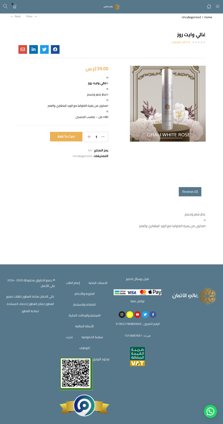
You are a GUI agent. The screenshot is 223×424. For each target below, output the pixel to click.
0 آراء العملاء (180, 42)
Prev (31, 16)
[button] (14, 6)
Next (16, 16)
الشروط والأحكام (84, 293)
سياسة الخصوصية (92, 337)
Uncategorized (191, 17)
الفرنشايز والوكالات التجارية (84, 315)
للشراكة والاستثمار (84, 304)
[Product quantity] (96, 137)
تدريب (69, 337)
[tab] (190, 191)
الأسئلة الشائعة (84, 326)
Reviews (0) (190, 191)
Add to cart (66, 136)
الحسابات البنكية (98, 283)
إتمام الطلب (73, 283)
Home (208, 17)
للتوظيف (84, 348)
